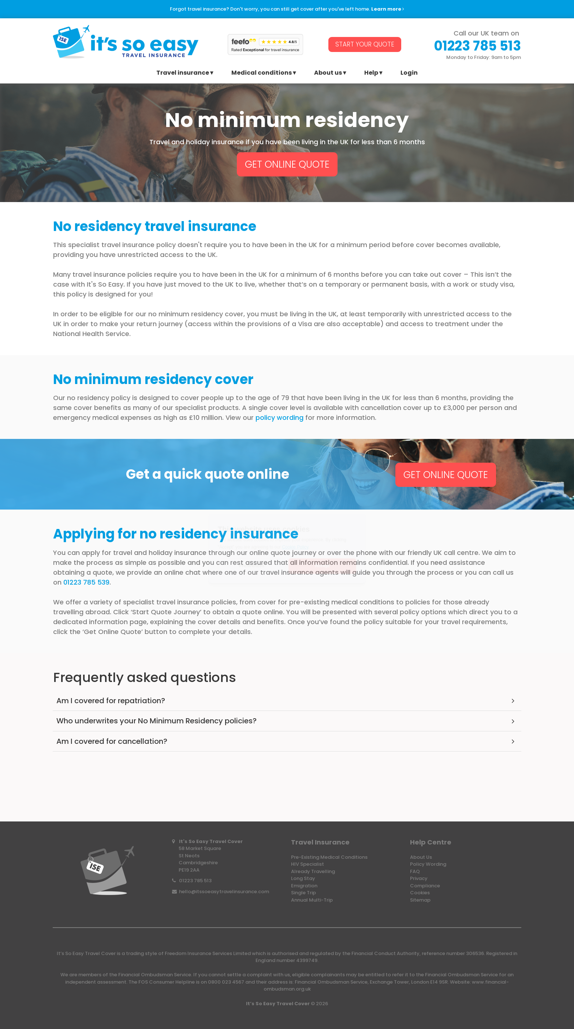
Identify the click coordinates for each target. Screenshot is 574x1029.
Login (409, 73)
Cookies (420, 892)
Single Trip (303, 892)
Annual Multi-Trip (312, 899)
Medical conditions (261, 73)
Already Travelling (313, 871)
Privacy (419, 878)
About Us (421, 857)
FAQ (415, 871)
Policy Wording (428, 864)
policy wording (280, 417)
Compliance (425, 885)
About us (328, 73)
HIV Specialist (307, 864)
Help (371, 73)
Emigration (304, 885)
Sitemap (420, 899)
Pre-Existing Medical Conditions (329, 857)
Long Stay (303, 878)
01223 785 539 (86, 582)
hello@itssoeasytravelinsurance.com (224, 891)
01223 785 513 (195, 880)
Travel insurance (182, 73)
